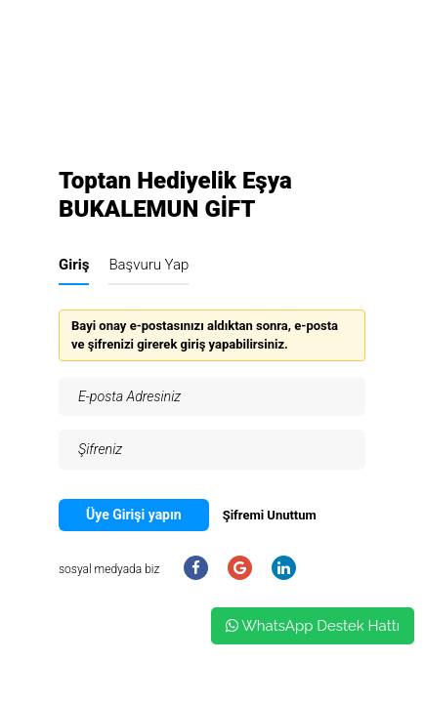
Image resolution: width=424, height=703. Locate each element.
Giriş (74, 264)
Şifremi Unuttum (270, 515)
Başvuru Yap (148, 264)
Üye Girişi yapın (134, 514)
